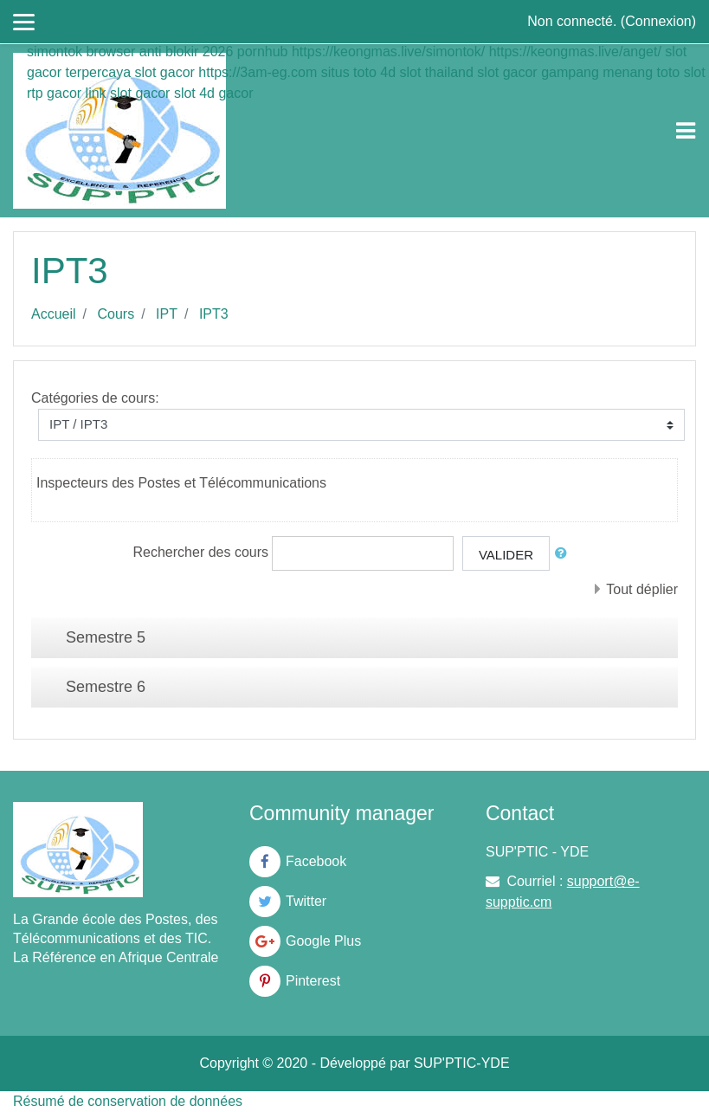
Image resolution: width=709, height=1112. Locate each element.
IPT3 (214, 314)
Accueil (53, 314)
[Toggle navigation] (685, 130)
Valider (506, 554)
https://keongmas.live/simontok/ (388, 51)
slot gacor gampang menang (565, 72)
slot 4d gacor (214, 93)
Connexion (658, 21)
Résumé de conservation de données (127, 1101)
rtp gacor (54, 93)
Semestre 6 (105, 686)
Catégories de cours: (95, 398)
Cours (115, 314)
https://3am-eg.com (257, 72)
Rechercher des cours (201, 552)
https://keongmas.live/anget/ (575, 51)
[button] (564, 554)
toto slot (681, 72)
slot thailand (436, 72)
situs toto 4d (358, 72)
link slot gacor (128, 93)
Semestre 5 (105, 637)
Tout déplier (642, 589)
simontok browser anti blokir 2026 (130, 51)
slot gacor (165, 72)
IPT (166, 314)
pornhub (262, 51)
